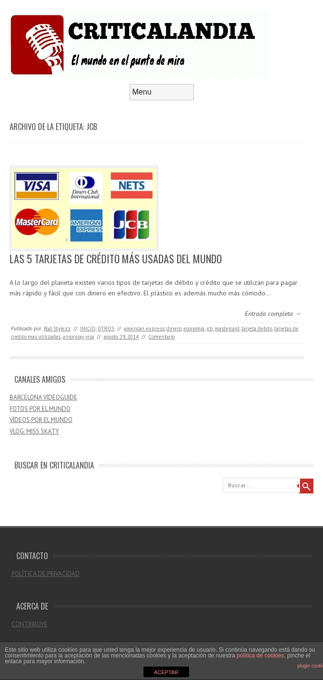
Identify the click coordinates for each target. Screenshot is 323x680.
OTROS (105, 328)
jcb (209, 328)
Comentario (161, 336)
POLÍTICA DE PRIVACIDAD (46, 574)
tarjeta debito (256, 328)
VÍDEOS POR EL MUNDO (41, 420)
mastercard (227, 328)
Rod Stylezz (57, 328)
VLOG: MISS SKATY (34, 431)
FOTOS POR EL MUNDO (40, 409)
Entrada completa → (273, 313)
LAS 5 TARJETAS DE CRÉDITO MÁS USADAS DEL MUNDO (116, 258)
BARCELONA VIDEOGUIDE (43, 397)
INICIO (88, 328)
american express (144, 328)
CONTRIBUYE (30, 624)
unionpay (73, 336)
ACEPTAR (166, 672)
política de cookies (260, 655)
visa (89, 336)
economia (193, 328)
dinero (174, 328)
